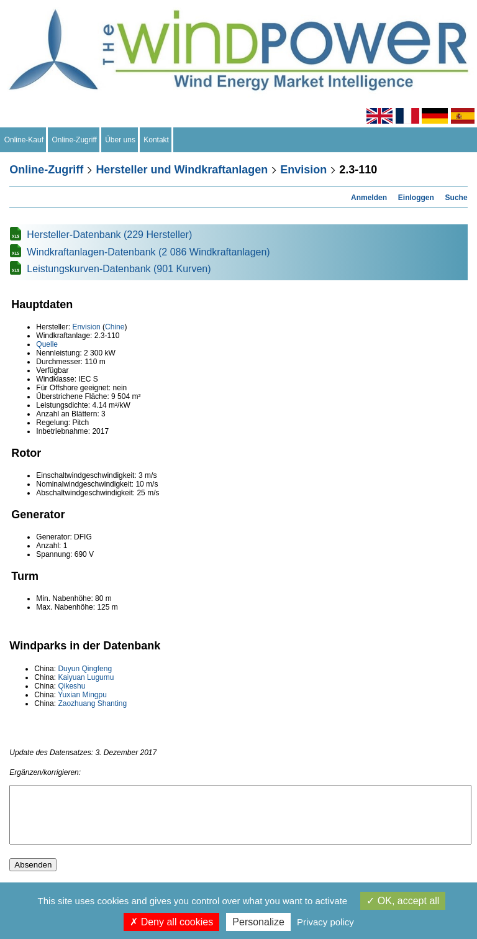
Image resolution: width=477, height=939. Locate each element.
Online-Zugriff (74, 139)
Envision (303, 169)
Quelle (47, 344)
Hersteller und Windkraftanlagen (182, 169)
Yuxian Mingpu (82, 694)
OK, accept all (402, 900)
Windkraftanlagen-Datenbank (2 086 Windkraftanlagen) (148, 252)
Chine (114, 327)
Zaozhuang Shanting (92, 703)
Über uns (120, 139)
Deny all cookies (171, 922)
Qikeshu (71, 686)
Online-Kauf (24, 139)
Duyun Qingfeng (85, 668)
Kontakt (156, 139)
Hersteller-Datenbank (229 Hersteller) (109, 234)
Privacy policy (325, 922)
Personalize (258, 922)
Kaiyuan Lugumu (86, 677)
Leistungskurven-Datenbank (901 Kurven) (119, 268)
